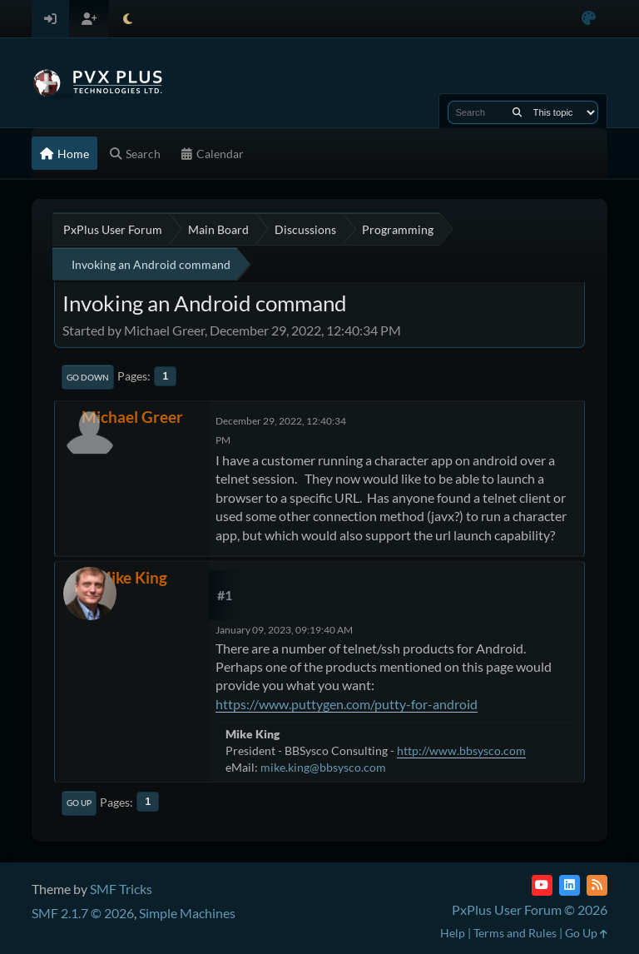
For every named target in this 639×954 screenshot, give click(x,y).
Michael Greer (132, 416)
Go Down (88, 377)
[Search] (517, 112)
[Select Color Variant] (588, 18)
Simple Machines (187, 913)
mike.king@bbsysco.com (323, 767)
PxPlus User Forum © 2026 (529, 909)
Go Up (79, 802)
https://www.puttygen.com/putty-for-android (346, 704)
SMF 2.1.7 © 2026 (83, 913)
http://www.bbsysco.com (461, 750)
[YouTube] (542, 885)
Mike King (132, 577)
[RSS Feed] (597, 885)
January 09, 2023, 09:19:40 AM (284, 629)
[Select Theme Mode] (127, 18)
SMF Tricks (121, 889)
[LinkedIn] (569, 885)
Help (452, 933)
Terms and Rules (515, 933)
